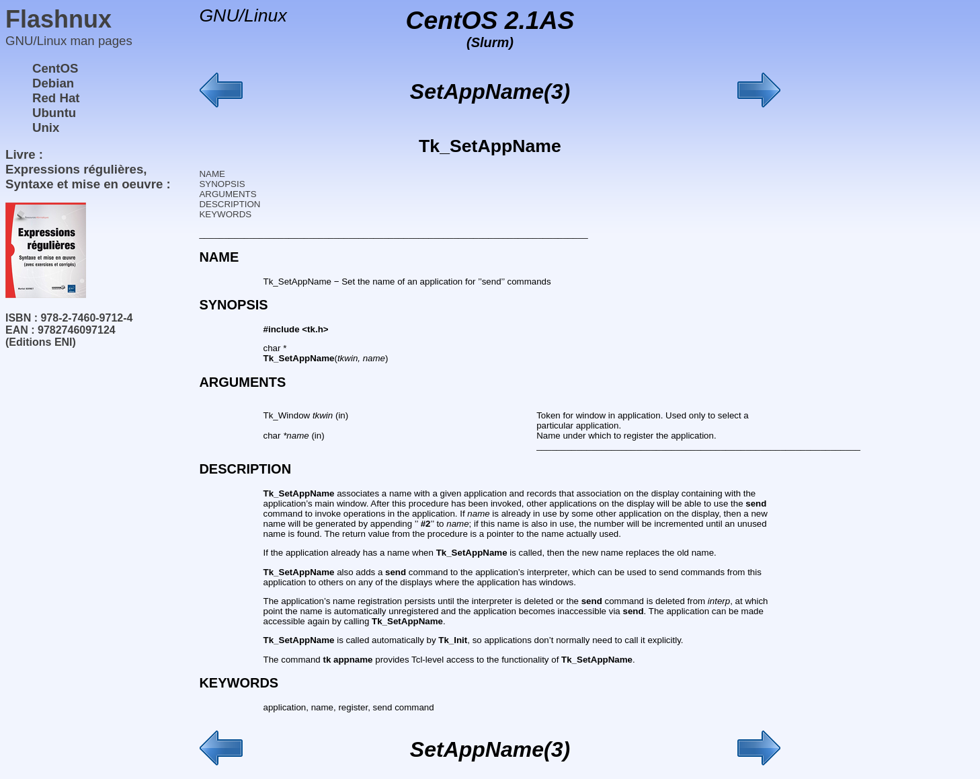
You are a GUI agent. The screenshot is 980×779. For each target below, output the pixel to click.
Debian (53, 83)
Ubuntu (54, 113)
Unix (45, 127)
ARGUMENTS (227, 194)
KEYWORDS (225, 214)
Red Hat (56, 98)
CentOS (55, 68)
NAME (212, 174)
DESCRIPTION (229, 204)
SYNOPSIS (222, 184)
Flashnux (58, 19)
